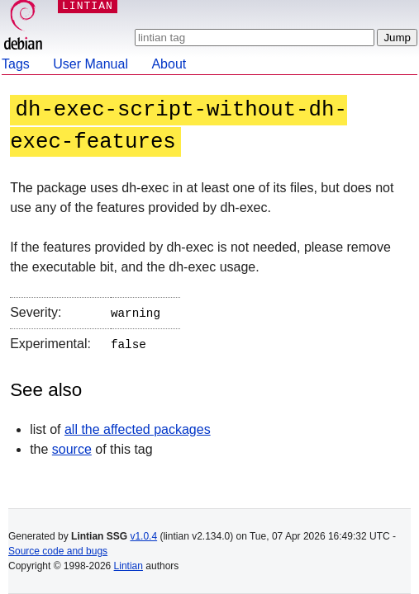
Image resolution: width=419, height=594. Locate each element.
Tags (16, 64)
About (168, 64)
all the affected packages (137, 426)
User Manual (90, 64)
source (72, 446)
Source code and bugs (57, 551)
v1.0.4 (143, 536)
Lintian (128, 566)
